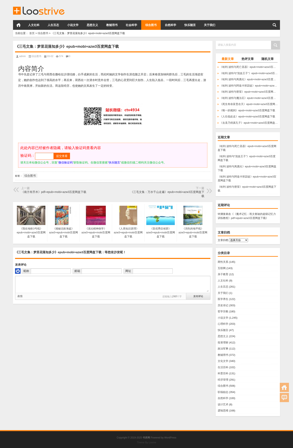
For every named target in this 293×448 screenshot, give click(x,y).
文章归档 (223, 240)
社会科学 (131, 25)
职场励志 (223, 392)
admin (22, 56)
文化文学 (223, 361)
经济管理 (223, 379)
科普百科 (223, 373)
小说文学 (73, 25)
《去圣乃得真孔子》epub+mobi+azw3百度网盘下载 (249, 122)
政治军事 (223, 348)
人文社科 (33, 25)
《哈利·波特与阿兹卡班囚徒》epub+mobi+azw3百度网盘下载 (249, 85)
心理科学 (223, 323)
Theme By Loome (146, 442)
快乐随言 (190, 25)
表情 (20, 296)
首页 (18, 25)
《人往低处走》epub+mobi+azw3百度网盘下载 (247, 116)
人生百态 (53, 25)
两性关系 (223, 261)
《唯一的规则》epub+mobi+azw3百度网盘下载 (247, 110)
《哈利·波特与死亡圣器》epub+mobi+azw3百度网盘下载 (249, 66)
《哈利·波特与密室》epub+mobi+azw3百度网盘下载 (249, 91)
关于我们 (209, 25)
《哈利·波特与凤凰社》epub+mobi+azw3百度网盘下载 (249, 79)
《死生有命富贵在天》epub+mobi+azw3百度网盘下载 (249, 104)
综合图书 (151, 25)
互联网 (222, 268)
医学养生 (223, 299)
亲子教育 (223, 274)
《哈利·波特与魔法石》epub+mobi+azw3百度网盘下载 (249, 98)
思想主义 (92, 25)
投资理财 (223, 342)
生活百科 (223, 367)
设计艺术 (223, 404)
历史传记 (223, 305)
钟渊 (220, 213)
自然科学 (170, 25)
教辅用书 (112, 25)
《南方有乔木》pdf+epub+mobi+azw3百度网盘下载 (53, 192)
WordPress (170, 437)
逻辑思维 (223, 410)
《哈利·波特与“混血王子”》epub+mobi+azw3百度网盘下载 (249, 73)
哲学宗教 (223, 311)
